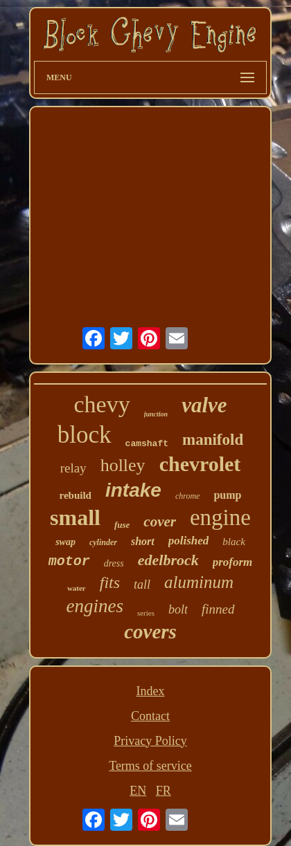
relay (73, 468)
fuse (122, 524)
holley (123, 465)
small (75, 517)
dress (114, 563)
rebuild (75, 495)
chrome (187, 496)
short (143, 541)
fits (110, 582)
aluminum (198, 582)
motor (69, 561)
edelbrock (168, 560)
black (233, 541)
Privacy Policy (150, 741)
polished (188, 540)
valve (204, 405)
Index (150, 691)
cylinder (103, 542)
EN (138, 791)
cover (159, 521)
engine (220, 517)
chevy (101, 404)
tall (142, 584)
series (146, 613)
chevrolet (200, 463)
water (76, 588)
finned (218, 609)
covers (150, 631)
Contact (150, 716)
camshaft (146, 444)
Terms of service (150, 766)
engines (94, 606)
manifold (212, 439)
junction (156, 414)
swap (65, 542)
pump (227, 495)
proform (233, 562)
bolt (178, 609)
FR (163, 791)
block (85, 434)
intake (133, 490)
